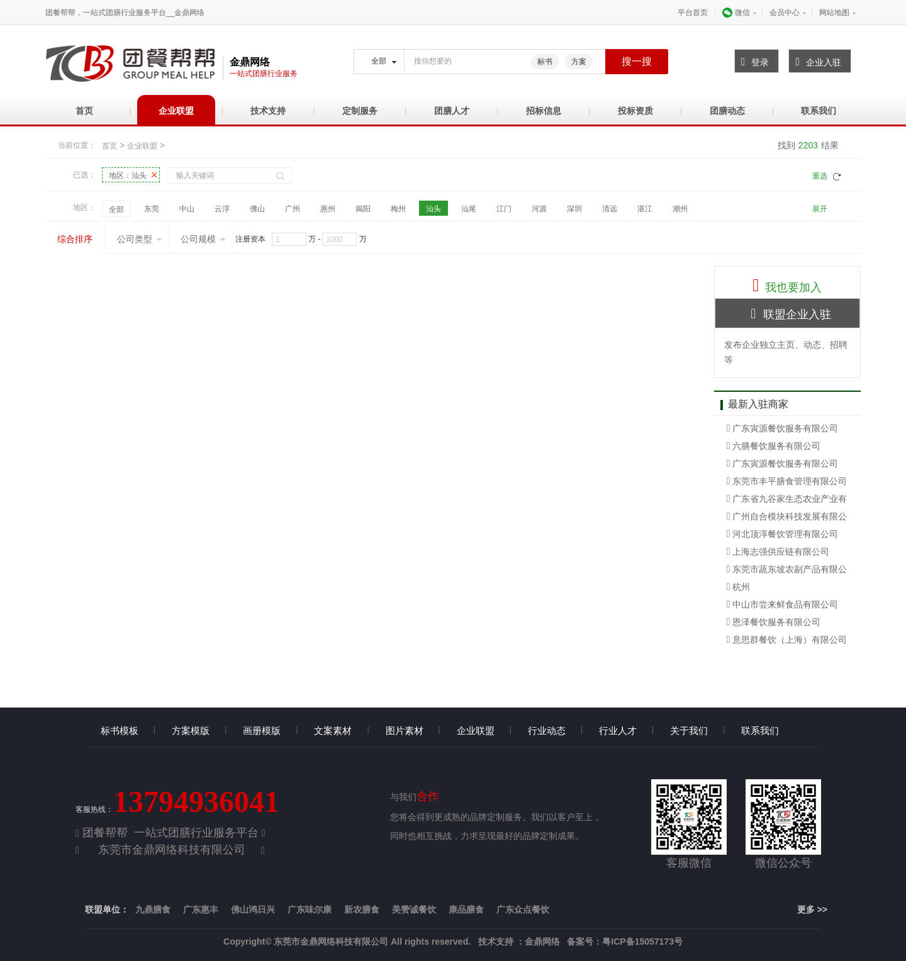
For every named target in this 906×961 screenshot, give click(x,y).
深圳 (574, 208)
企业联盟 (176, 111)
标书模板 (119, 730)
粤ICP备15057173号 (642, 941)
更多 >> (812, 909)
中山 (186, 208)
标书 (544, 61)
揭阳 (363, 208)
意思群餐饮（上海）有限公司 (787, 640)
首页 (84, 111)
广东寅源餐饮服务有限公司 (783, 428)
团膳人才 (451, 111)
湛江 (644, 208)
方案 (578, 61)
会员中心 (784, 12)
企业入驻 (815, 61)
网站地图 (834, 12)
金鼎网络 (542, 941)
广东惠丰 (200, 909)
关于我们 (689, 730)
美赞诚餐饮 (414, 909)
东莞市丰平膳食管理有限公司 (787, 481)
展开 (819, 208)
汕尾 (468, 208)
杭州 (739, 587)
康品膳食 (466, 909)
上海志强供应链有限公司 (778, 552)
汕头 (433, 208)
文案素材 (333, 730)
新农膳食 (361, 909)
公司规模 (203, 239)
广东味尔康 (310, 909)
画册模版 (262, 730)
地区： (128, 175)
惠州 (327, 208)
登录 (752, 61)
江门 (504, 208)
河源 (539, 208)
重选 (819, 176)
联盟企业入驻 (787, 313)
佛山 (257, 208)
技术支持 (268, 111)
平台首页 (693, 12)
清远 (609, 208)
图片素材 (404, 730)
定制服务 (360, 111)
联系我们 (818, 111)
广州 (292, 208)
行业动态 (547, 730)
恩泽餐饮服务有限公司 (774, 622)
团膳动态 (727, 111)
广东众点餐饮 (522, 909)
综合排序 (74, 239)
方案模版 (191, 730)
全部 (116, 209)
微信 (735, 13)
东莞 (151, 208)
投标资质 (635, 111)
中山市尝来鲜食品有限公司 (783, 604)
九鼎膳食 (153, 909)
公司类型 (139, 239)
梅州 (398, 208)
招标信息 (543, 111)
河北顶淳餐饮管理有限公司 (783, 534)
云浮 (222, 208)
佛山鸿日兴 (253, 909)
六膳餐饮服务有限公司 (774, 446)
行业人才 (618, 730)
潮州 (680, 208)
